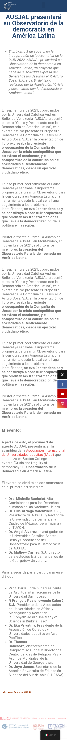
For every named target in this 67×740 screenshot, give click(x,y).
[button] (43, 5)
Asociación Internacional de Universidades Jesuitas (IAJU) (33, 452)
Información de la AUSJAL (17, 692)
